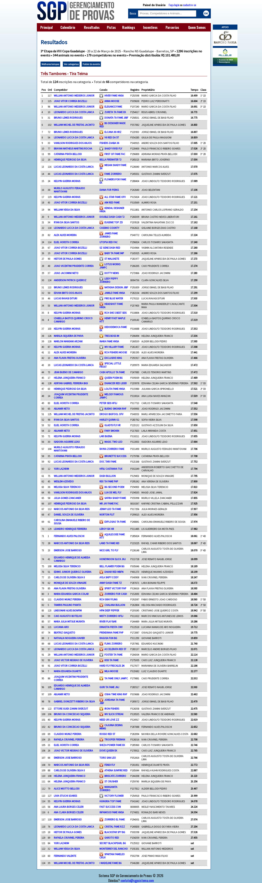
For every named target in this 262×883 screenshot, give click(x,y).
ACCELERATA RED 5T (115, 649)
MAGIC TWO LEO (113, 441)
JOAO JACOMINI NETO (66, 273)
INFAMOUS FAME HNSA (111, 812)
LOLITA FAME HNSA (114, 388)
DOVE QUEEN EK (108, 750)
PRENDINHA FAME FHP (111, 632)
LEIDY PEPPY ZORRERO (108, 280)
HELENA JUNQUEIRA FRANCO (69, 377)
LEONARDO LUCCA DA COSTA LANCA (74, 112)
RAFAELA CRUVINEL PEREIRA (69, 739)
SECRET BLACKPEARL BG (112, 843)
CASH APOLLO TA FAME (112, 372)
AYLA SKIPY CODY (108, 577)
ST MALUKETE (111, 258)
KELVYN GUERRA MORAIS (67, 181)
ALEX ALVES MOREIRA (65, 235)
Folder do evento (91, 64)
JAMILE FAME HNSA (114, 292)
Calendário (67, 27)
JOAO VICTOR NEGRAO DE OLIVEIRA (73, 660)
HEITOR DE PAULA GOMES (67, 258)
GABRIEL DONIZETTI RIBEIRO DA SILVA (74, 701)
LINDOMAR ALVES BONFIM (68, 610)
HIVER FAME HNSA (114, 95)
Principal (46, 27)
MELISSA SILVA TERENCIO (67, 487)
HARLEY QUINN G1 (109, 419)
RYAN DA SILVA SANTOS (66, 222)
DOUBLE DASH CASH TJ (111, 216)
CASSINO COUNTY (109, 227)
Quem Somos (197, 27)
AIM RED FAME (112, 202)
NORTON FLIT (106, 514)
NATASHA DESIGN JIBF (116, 287)
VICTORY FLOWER (114, 795)
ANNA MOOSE (111, 101)
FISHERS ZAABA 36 (109, 143)
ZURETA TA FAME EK (115, 112)
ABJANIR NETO (62, 408)
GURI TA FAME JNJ (109, 687)
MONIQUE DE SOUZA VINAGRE (70, 582)
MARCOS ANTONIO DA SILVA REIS (71, 509)
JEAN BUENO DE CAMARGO (68, 372)
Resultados (92, 27)
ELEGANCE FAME (113, 106)
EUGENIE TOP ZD (113, 222)
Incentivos (150, 27)
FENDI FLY (109, 764)
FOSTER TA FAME (113, 654)
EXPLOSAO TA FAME (115, 521)
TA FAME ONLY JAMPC (116, 678)
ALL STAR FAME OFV (115, 197)
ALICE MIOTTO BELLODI (66, 788)
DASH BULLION (107, 475)
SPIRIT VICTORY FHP (115, 588)
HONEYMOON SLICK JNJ (112, 559)
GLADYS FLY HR (112, 425)
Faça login (174, 5)
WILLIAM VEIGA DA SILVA (67, 209)
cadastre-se (189, 5)
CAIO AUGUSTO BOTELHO (68, 616)
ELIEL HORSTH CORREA (66, 242)
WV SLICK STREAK (113, 714)
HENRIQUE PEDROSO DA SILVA (70, 159)
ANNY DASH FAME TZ (110, 582)
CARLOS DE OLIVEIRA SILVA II (69, 577)
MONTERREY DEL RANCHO (113, 848)
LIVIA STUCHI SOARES (65, 795)
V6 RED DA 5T (111, 137)
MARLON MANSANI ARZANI (68, 341)
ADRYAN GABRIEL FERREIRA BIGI (71, 383)
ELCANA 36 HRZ (112, 132)
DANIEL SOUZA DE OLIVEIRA (69, 514)
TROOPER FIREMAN (114, 739)
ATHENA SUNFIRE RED (116, 770)
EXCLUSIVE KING (113, 357)
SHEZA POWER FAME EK (112, 745)
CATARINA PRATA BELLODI (68, 154)
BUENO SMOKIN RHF (115, 408)
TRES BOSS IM (111, 335)
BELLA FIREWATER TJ (110, 159)
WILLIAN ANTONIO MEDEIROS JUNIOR (74, 95)
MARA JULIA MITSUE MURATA (69, 621)
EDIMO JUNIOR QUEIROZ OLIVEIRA (72, 571)
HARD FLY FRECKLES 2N (111, 665)
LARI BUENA (105, 436)
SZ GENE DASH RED (109, 247)
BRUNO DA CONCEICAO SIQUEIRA (72, 714)
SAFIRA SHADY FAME (115, 498)
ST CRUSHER (111, 781)
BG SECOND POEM (114, 487)
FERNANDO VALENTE (65, 855)
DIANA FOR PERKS (109, 189)
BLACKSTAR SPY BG (114, 832)
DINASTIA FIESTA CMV (111, 627)
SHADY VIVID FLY (113, 148)
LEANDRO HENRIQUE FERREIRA (70, 528)
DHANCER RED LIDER (115, 383)
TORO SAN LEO (107, 757)
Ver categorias (71, 64)
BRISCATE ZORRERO (115, 775)
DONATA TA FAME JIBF (116, 117)
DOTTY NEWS (111, 273)
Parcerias (172, 27)
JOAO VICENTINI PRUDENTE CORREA (74, 265)
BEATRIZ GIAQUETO (64, 632)
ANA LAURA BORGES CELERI (69, 806)
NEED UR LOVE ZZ (109, 719)
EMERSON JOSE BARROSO (68, 550)
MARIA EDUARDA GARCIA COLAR (71, 593)
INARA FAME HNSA (109, 341)
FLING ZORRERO (113, 643)
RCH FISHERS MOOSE (115, 352)
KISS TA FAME (111, 660)
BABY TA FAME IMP (114, 253)
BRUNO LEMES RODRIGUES (68, 117)
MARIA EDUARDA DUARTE (67, 671)
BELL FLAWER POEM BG (111, 566)
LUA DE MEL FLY (112, 492)
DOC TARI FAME (107, 461)
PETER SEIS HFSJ (108, 403)
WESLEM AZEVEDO (64, 481)
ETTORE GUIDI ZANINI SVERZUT (71, 708)
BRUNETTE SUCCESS (115, 456)
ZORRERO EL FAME (114, 819)
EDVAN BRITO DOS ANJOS (68, 292)
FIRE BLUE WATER (113, 298)
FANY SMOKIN (111, 430)
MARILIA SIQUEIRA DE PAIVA (68, 335)
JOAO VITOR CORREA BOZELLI (70, 101)
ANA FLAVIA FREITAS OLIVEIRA (70, 357)
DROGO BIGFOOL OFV (111, 414)
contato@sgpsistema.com (137, 880)
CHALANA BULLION (114, 605)
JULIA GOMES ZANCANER (67, 498)
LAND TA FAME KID (109, 543)
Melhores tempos (50, 64)
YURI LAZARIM (61, 468)
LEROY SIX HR (106, 528)
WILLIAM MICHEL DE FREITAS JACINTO (74, 124)
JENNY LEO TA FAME (110, 509)
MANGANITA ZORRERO (108, 788)
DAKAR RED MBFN (113, 571)
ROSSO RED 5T (107, 734)
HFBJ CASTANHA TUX (110, 468)
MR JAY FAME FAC (109, 503)
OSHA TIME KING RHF (115, 694)
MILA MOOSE (111, 671)
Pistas (111, 27)
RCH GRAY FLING (108, 599)
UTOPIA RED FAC (108, 242)
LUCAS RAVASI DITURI (65, 298)
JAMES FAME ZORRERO (108, 235)
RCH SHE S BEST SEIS (115, 312)
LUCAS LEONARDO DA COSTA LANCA (74, 166)
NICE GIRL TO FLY (108, 550)
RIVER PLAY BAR (107, 621)
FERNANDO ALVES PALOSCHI (69, 536)
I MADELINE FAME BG (110, 863)
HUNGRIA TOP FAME (110, 801)
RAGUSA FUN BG (108, 638)
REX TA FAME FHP (108, 481)
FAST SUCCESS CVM (110, 806)
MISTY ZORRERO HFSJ (111, 616)
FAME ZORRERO (113, 173)
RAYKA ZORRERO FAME (111, 448)
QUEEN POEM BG (113, 377)
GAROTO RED (111, 837)
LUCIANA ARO (61, 627)
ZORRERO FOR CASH (115, 593)
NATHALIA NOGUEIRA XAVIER (69, 638)
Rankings (128, 27)
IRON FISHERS (111, 708)
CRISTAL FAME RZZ (114, 826)
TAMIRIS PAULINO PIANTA (67, 605)
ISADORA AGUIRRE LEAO (67, 441)
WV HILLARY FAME (114, 346)
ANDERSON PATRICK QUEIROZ (70, 280)
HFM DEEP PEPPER (109, 610)
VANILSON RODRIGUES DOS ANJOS (72, 143)
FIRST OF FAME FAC (114, 154)
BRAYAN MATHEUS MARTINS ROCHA (73, 148)
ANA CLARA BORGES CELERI (69, 812)
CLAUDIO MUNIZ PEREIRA (67, 599)
